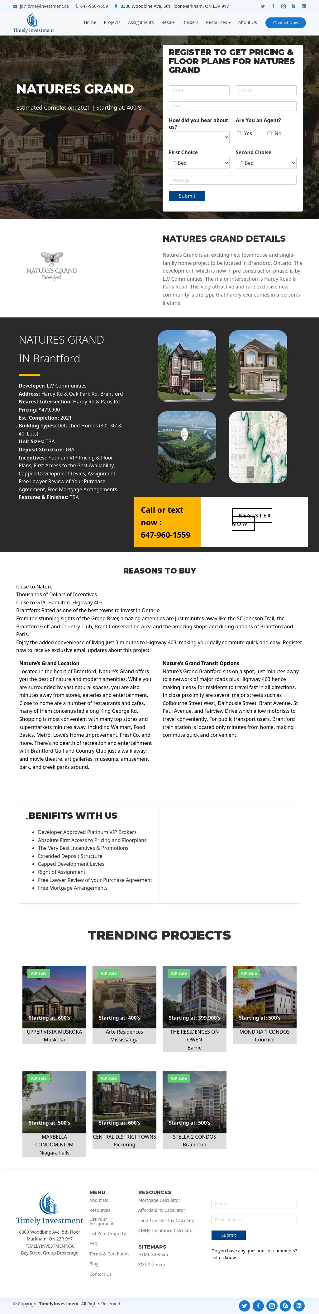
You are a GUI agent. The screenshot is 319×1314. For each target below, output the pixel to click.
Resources (215, 23)
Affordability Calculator (161, 1210)
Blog (94, 1264)
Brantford (56, 358)
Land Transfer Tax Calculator (167, 1220)
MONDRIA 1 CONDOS (265, 1031)
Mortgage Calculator (159, 1200)
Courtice (264, 1039)
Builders (190, 23)
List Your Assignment (101, 1221)
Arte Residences (124, 1031)
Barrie (195, 1047)
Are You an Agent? (258, 120)
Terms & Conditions (109, 1254)
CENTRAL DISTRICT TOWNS (124, 1136)
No (278, 133)
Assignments (140, 23)
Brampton (195, 1144)
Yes (248, 133)
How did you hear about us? (198, 123)
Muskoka (54, 1039)
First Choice (183, 152)
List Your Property (107, 1233)
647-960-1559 (94, 6)
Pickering (125, 1144)
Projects (111, 23)
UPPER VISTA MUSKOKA (54, 1031)
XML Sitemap (151, 1265)
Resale (167, 23)
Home (89, 23)
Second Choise (253, 152)
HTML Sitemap (153, 1254)
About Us (247, 23)
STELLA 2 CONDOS (194, 1136)
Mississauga (124, 1039)
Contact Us (100, 1274)
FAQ (93, 1243)
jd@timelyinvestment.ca (44, 6)
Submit (187, 196)
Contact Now (285, 23)
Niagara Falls (54, 1152)
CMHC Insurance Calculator (166, 1230)
